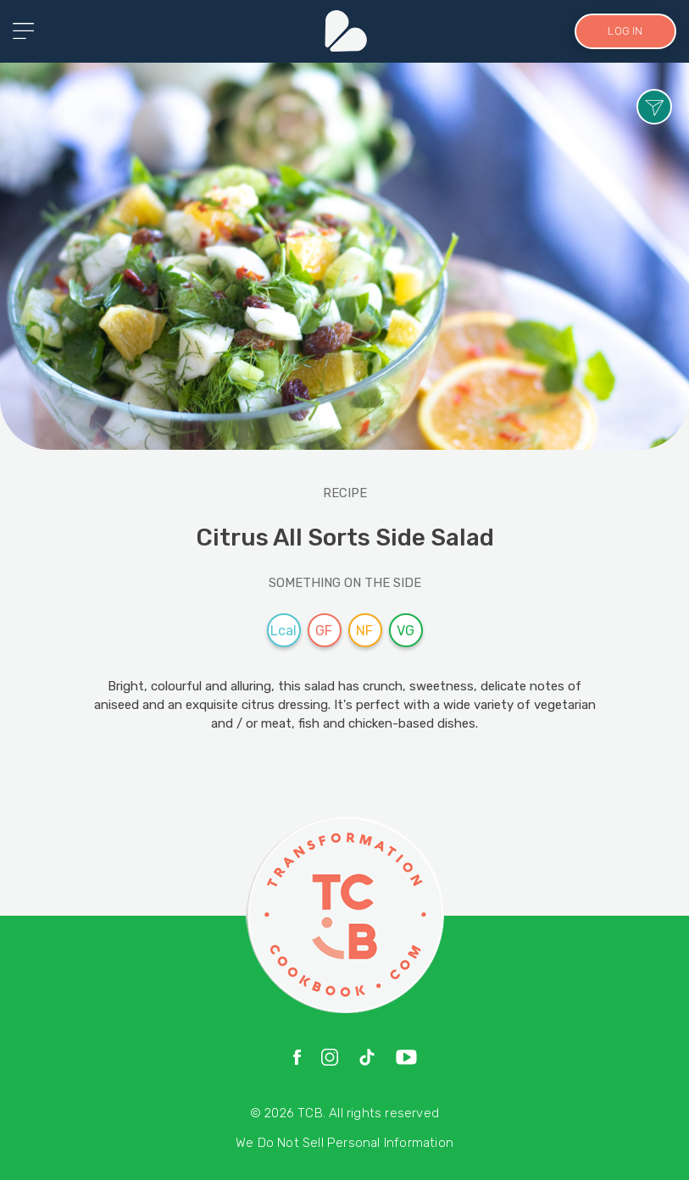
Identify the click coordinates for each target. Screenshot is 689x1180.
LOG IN (625, 31)
